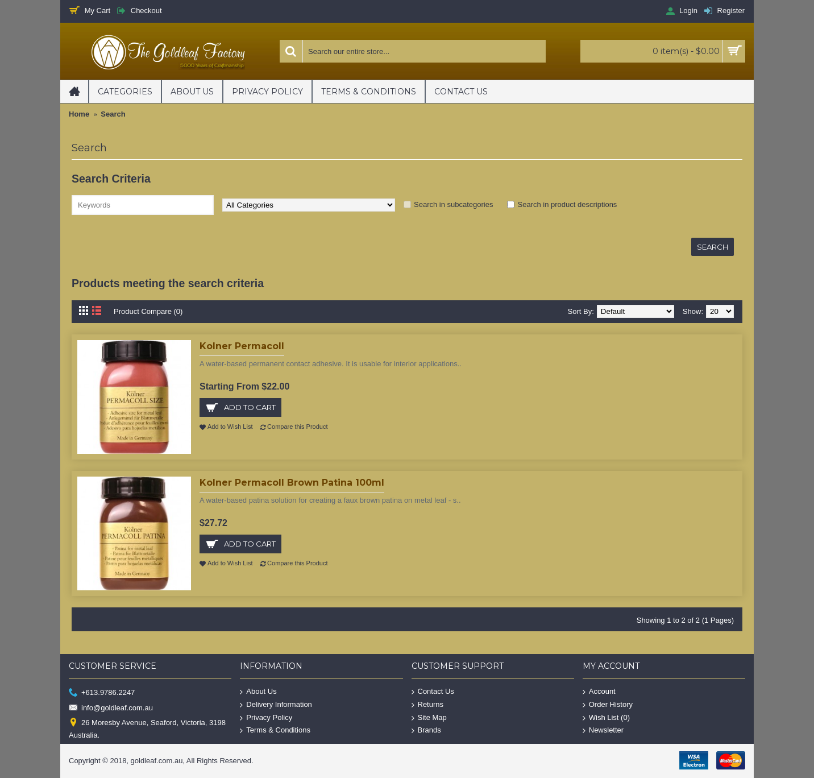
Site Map (429, 717)
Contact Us (433, 692)
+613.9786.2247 (102, 693)
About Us (258, 692)
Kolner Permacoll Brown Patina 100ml (292, 482)
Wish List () (606, 717)
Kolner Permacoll (242, 346)
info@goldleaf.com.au (111, 708)
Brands (426, 730)
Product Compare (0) (148, 311)
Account (599, 692)
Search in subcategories (453, 204)
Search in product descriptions (567, 204)
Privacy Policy (266, 717)
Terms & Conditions (275, 730)
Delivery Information (276, 705)
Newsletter (603, 730)
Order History (608, 705)
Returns (428, 705)
